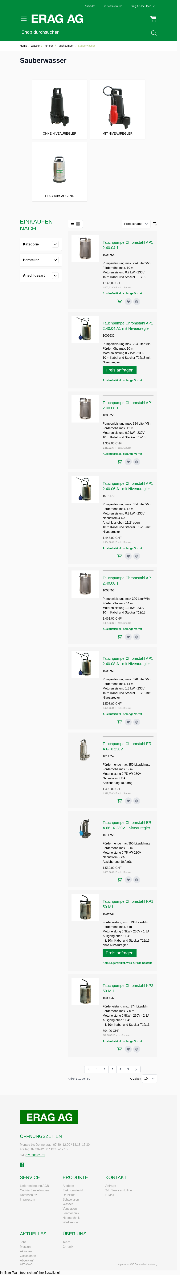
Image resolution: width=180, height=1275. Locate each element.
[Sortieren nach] (136, 224)
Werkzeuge (70, 1222)
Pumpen (49, 45)
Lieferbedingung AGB (34, 1185)
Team (66, 1242)
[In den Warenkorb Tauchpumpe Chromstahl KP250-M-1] (119, 1049)
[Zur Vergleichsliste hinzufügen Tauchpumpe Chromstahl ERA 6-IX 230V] (136, 800)
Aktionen (26, 1251)
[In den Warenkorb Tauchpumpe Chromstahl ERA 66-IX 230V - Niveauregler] (119, 879)
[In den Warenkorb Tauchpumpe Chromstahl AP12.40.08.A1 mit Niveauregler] (119, 722)
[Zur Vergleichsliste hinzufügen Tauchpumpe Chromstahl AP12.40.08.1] (136, 637)
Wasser (35, 45)
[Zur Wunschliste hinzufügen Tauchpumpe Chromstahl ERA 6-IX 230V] (128, 800)
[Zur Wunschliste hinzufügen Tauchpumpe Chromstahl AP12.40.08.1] (128, 637)
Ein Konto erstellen (112, 6)
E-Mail (109, 1195)
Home (23, 45)
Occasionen (28, 1255)
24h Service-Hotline (118, 1190)
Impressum (27, 1199)
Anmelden (90, 6)
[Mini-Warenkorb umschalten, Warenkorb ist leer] (153, 18)
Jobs (23, 1242)
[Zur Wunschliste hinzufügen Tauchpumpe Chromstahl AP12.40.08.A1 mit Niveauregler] (128, 722)
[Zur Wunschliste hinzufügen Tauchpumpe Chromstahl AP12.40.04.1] (128, 301)
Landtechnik (71, 1213)
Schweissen (71, 1199)
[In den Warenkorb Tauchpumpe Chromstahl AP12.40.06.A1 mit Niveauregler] (119, 556)
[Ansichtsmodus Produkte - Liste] (72, 224)
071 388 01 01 (35, 1155)
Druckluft (69, 1195)
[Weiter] (136, 1069)
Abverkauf (27, 1260)
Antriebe (68, 1185)
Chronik (68, 1246)
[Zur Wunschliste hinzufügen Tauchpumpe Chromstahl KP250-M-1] (128, 1049)
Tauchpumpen (65, 45)
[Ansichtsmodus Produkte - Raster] (78, 224)
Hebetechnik (71, 1217)
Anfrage (110, 1185)
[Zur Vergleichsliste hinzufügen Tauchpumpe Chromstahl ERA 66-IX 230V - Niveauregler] (136, 879)
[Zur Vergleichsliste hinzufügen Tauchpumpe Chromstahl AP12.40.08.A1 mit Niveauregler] (136, 722)
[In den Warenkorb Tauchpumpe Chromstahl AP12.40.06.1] (119, 461)
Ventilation (70, 1208)
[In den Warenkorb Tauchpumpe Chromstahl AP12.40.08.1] (119, 636)
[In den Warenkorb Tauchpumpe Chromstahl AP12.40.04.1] (119, 301)
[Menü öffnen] (24, 19)
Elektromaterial (73, 1190)
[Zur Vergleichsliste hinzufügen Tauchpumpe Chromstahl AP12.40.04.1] (136, 301)
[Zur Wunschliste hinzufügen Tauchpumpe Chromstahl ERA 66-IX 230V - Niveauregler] (128, 879)
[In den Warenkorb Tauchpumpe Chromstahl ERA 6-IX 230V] (119, 800)
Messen (25, 1246)
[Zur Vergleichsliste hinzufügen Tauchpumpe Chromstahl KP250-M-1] (136, 1049)
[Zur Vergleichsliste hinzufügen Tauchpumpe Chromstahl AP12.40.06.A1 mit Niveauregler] (136, 556)
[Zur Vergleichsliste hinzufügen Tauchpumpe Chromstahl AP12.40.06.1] (136, 461)
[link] (88, 1069)
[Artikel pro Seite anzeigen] (149, 1078)
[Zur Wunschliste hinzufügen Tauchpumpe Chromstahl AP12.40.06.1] (128, 461)
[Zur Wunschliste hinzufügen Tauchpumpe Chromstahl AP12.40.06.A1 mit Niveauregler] (128, 556)
